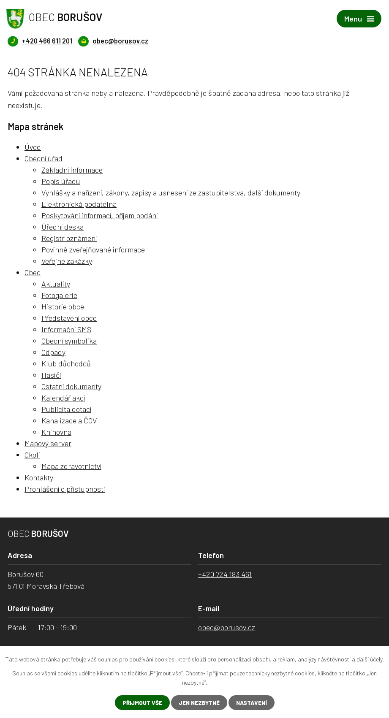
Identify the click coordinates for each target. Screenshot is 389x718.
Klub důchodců (66, 363)
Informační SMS (66, 329)
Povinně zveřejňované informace (93, 250)
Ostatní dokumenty (71, 386)
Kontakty (38, 477)
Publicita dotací (66, 409)
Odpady (53, 352)
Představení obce (69, 318)
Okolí (32, 455)
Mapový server (47, 443)
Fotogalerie (59, 295)
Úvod (32, 147)
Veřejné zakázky (66, 261)
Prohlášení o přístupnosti (64, 489)
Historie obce (62, 307)
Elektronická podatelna (79, 204)
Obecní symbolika (69, 341)
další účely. (370, 658)
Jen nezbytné (198, 702)
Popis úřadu (60, 181)
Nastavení (253, 702)
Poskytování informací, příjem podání (99, 215)
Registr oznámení (69, 238)
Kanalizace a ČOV (69, 420)
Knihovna (56, 432)
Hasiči (51, 375)
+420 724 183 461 (225, 574)
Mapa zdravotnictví (71, 466)
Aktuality (55, 284)
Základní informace (72, 170)
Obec (32, 272)
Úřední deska (62, 227)
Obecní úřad (43, 158)
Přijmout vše (139, 702)
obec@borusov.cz (226, 627)
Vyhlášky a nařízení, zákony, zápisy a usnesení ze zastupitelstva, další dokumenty (170, 193)
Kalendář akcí (63, 398)
